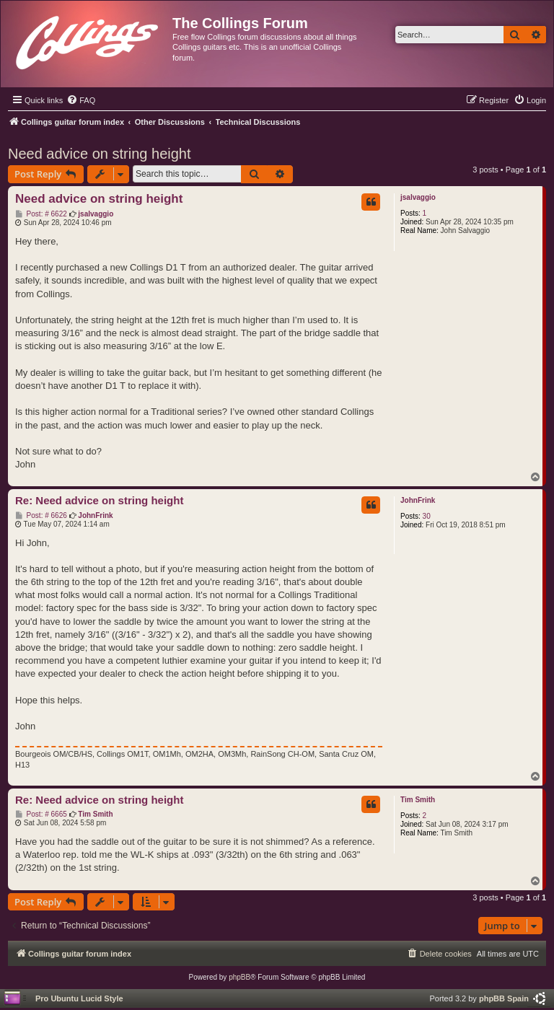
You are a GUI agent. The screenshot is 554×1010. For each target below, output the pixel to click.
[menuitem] (80, 100)
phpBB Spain (504, 998)
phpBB (239, 977)
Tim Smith (417, 800)
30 (427, 516)
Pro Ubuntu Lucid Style (79, 998)
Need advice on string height (99, 154)
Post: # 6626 (41, 515)
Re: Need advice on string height (99, 500)
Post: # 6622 (41, 214)
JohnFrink (417, 500)
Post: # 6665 (41, 814)
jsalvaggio (418, 197)
